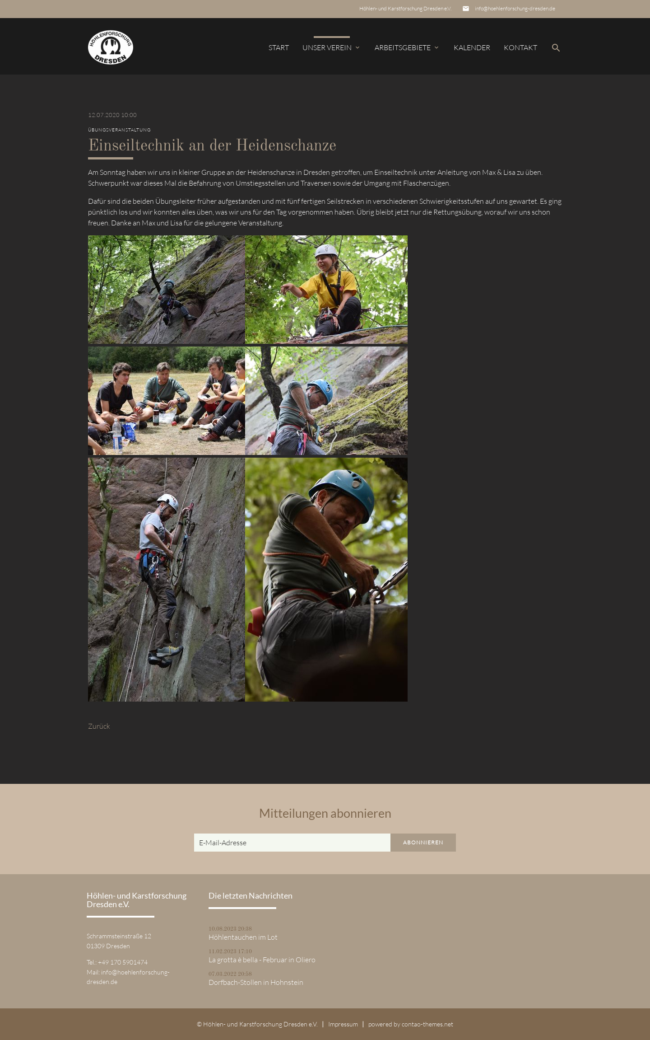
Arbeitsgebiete (407, 47)
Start (279, 47)
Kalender (472, 47)
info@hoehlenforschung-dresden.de (515, 8)
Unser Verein (331, 47)
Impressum (343, 1024)
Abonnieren (423, 842)
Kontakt (520, 47)
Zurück (99, 726)
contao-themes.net (427, 1024)
